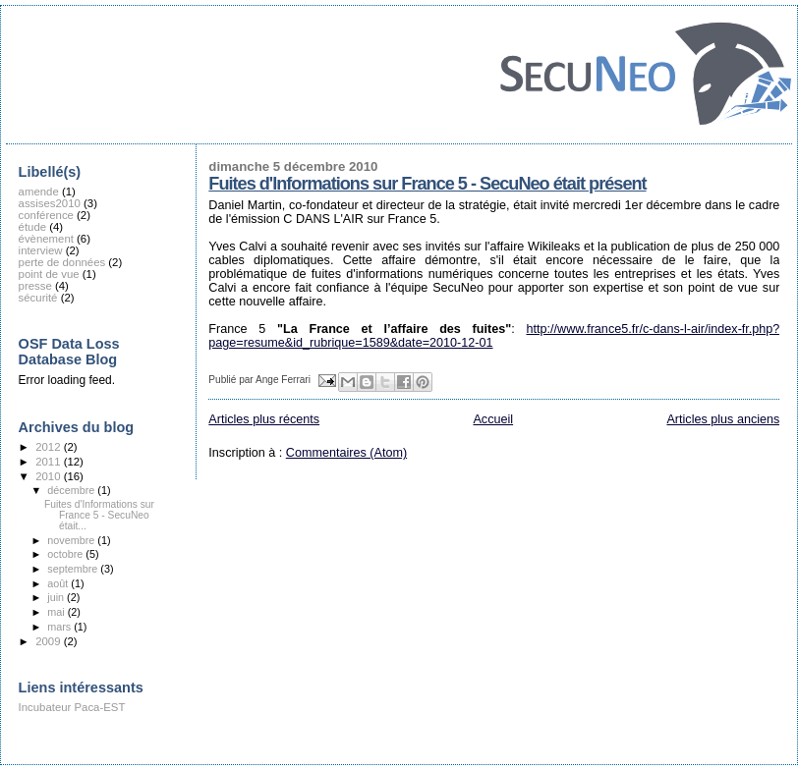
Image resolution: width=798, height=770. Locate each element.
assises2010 (50, 203)
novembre (72, 540)
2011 (49, 462)
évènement (46, 239)
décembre (72, 490)
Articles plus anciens (722, 419)
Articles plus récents (263, 419)
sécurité (38, 297)
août (59, 583)
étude (32, 227)
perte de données (62, 262)
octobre (66, 554)
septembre (73, 569)
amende (39, 191)
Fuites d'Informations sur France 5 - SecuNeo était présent (427, 183)
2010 (49, 476)
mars (60, 626)
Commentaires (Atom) (346, 453)
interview (41, 250)
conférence (46, 215)
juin (57, 597)
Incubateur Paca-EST (72, 707)
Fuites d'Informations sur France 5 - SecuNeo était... (99, 515)
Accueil (493, 419)
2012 (49, 447)
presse (35, 286)
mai (57, 612)
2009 (49, 641)
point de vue (49, 274)
